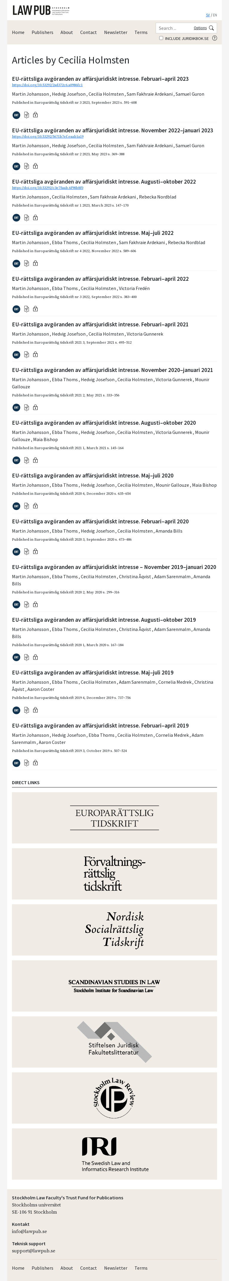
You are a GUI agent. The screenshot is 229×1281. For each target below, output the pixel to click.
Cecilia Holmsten (107, 94)
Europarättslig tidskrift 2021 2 (59, 395)
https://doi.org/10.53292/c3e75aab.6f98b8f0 (47, 187)
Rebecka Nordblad (157, 197)
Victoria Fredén (134, 288)
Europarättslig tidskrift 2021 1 (59, 448)
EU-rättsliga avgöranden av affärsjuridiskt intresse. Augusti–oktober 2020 (104, 422)
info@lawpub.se (29, 1232)
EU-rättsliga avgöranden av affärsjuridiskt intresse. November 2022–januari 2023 (112, 130)
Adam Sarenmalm (172, 576)
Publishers (42, 32)
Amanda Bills (169, 531)
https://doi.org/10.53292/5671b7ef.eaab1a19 (47, 136)
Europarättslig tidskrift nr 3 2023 (61, 102)
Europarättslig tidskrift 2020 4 (59, 493)
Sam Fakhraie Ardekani (150, 94)
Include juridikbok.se (184, 38)
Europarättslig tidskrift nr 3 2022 (61, 296)
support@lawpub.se (33, 1251)
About (67, 32)
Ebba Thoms (65, 242)
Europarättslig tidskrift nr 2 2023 (61, 154)
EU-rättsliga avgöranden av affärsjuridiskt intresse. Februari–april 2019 (100, 725)
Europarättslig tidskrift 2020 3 (59, 539)
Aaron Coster (40, 689)
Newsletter (115, 32)
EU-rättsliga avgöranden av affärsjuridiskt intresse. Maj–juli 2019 (93, 672)
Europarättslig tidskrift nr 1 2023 (61, 205)
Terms (141, 32)
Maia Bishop (45, 439)
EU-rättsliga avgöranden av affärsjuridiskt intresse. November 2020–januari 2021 (112, 369)
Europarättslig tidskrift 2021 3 (59, 342)
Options (200, 27)
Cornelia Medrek (175, 682)
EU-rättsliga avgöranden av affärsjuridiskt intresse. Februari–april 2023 (100, 78)
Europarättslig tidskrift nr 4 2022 (61, 251)
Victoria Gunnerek (145, 334)
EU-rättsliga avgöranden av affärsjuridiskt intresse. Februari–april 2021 (100, 324)
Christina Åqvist (135, 576)
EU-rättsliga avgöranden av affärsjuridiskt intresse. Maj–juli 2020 (93, 475)
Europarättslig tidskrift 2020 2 (59, 592)
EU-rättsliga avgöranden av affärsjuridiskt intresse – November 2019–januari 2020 (114, 566)
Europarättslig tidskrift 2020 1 (59, 645)
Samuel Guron (190, 94)
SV (208, 15)
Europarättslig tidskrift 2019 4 (59, 697)
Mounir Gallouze (173, 485)
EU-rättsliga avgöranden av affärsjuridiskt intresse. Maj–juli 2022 (93, 232)
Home (18, 32)
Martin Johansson (31, 94)
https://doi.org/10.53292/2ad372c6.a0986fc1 (47, 85)
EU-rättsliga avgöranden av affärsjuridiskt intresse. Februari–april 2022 (100, 278)
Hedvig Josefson (69, 94)
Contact (88, 32)
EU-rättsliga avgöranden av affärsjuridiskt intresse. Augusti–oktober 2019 (104, 619)
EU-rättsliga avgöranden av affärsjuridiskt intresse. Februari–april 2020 (100, 521)
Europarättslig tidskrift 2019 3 (59, 750)
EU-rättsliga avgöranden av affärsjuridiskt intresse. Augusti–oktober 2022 (104, 181)
